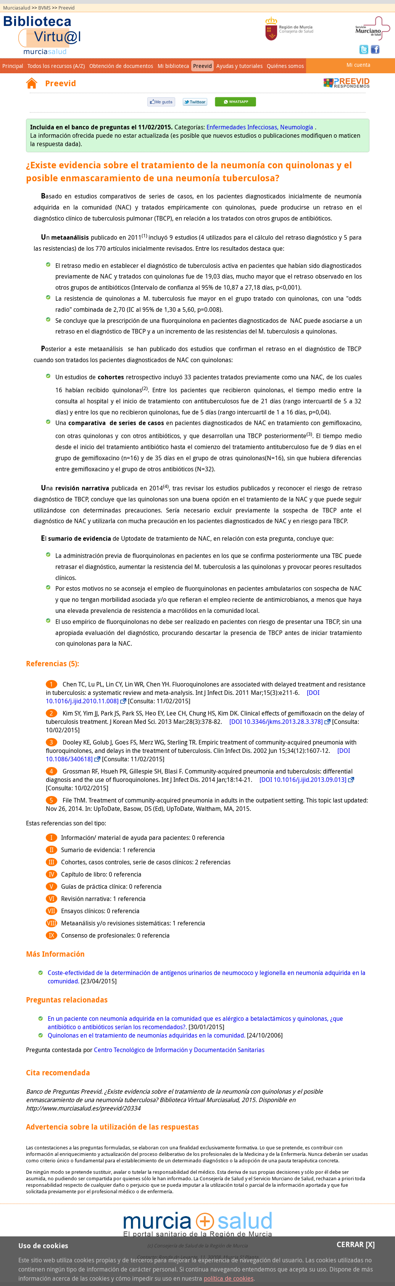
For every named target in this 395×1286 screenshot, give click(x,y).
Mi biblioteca (173, 65)
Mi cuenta (358, 64)
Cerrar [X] (356, 1244)
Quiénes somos (285, 65)
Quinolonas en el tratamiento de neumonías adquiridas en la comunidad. (147, 1035)
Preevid (66, 8)
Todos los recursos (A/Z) (56, 65)
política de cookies (228, 1278)
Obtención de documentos (121, 65)
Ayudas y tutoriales (239, 65)
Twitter (365, 49)
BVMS (44, 8)
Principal (12, 65)
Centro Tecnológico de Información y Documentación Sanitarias (179, 1050)
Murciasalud (17, 8)
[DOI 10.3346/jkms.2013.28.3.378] (276, 721)
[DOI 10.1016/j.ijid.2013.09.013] (303, 779)
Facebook (375, 49)
